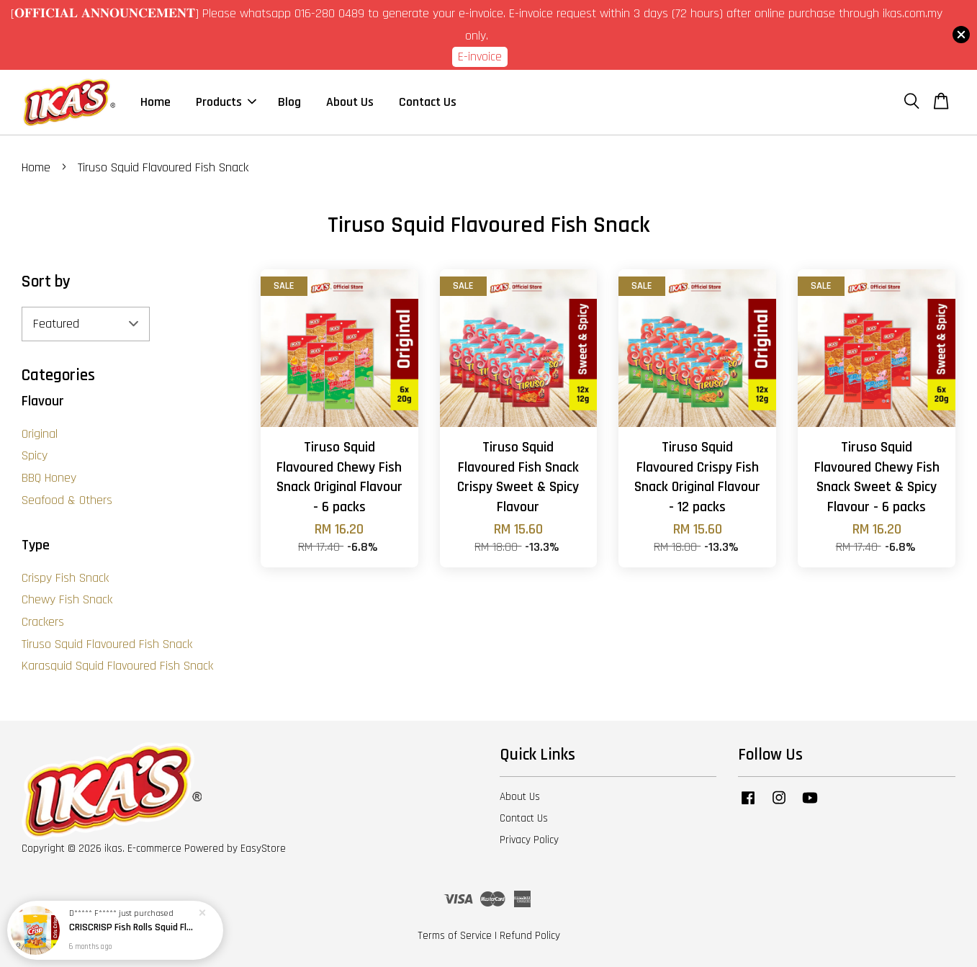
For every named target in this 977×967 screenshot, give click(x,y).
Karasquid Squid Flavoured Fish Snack (117, 665)
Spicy (35, 455)
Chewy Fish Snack (67, 599)
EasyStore (263, 848)
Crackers (43, 621)
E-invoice (480, 56)
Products (226, 102)
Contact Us (427, 102)
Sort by (46, 281)
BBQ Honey (49, 477)
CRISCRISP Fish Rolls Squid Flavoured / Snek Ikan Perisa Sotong (132, 927)
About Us (350, 102)
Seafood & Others (67, 500)
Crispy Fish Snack (65, 578)
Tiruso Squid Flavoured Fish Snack (107, 644)
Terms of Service (455, 936)
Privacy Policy (529, 840)
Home (155, 102)
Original (40, 434)
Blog (289, 102)
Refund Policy (530, 936)
